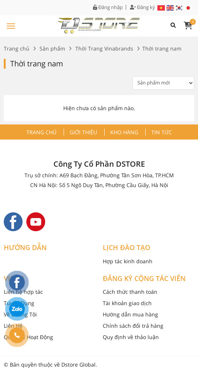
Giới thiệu (83, 132)
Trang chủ (16, 48)
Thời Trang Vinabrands (104, 48)
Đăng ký (142, 7)
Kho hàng (124, 132)
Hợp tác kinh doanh (127, 261)
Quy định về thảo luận (131, 337)
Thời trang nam (36, 63)
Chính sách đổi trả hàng (133, 325)
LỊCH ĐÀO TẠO (126, 248)
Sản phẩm (52, 48)
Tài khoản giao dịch (127, 303)
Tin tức (161, 132)
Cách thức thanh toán (130, 291)
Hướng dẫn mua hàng (130, 314)
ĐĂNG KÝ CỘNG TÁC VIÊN (144, 279)
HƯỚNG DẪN (25, 248)
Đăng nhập (108, 7)
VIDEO (14, 279)
